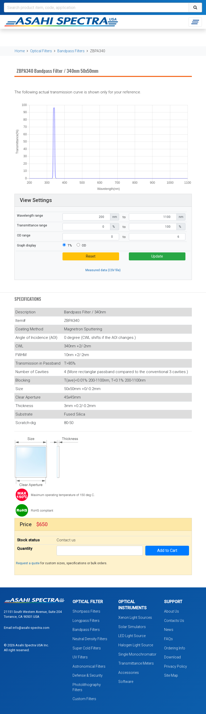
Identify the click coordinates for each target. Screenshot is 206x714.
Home (20, 51)
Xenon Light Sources (135, 617)
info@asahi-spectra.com (31, 628)
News (168, 630)
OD (84, 245)
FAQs (168, 639)
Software (125, 682)
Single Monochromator (137, 654)
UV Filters (80, 657)
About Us (171, 611)
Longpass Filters (86, 621)
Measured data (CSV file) (103, 270)
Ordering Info (174, 648)
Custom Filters (84, 699)
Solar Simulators (132, 627)
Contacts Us (174, 621)
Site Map (171, 675)
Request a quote (28, 563)
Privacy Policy (175, 666)
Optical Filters (41, 51)
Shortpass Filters (86, 611)
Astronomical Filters (89, 666)
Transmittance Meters (136, 663)
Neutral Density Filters (90, 639)
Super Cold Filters (87, 648)
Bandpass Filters (71, 51)
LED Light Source (132, 636)
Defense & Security (88, 675)
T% (70, 245)
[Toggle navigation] (195, 22)
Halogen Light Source (135, 645)
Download (172, 657)
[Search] (96, 7)
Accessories (128, 673)
